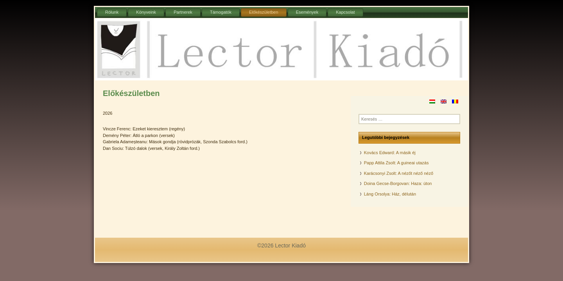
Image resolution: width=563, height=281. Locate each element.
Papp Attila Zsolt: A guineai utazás (396, 162)
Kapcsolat (345, 12)
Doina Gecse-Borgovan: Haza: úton (398, 183)
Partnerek (183, 12)
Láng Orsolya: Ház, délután (390, 194)
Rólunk (111, 12)
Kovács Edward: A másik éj (390, 152)
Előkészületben (263, 12)
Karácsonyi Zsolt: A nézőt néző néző (398, 173)
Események (307, 12)
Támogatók (220, 12)
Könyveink (146, 12)
